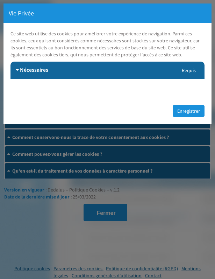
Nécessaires (32, 69)
